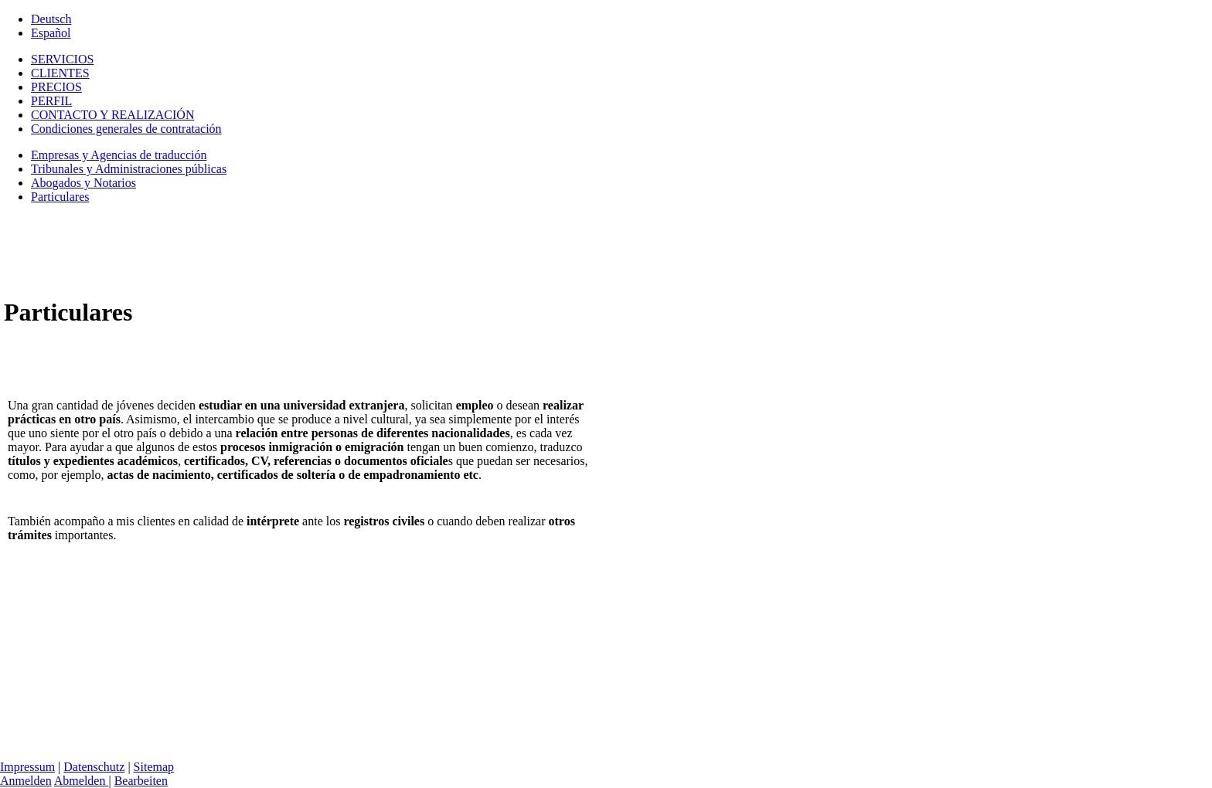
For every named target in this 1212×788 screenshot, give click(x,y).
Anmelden (26, 780)
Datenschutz (93, 766)
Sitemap (154, 766)
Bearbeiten (141, 780)
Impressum (27, 766)
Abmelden (81, 780)
